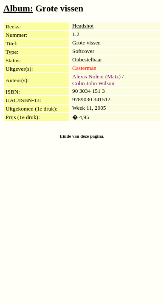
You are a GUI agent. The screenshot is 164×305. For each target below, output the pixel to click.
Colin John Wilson (93, 83)
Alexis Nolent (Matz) (96, 76)
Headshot (82, 25)
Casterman (84, 68)
